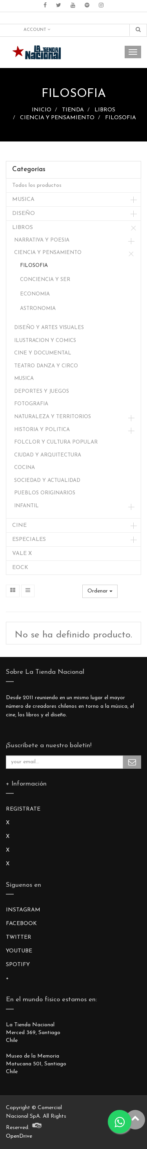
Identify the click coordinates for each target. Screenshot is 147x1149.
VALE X (22, 554)
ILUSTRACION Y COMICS (45, 340)
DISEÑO (23, 214)
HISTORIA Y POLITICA (42, 429)
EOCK (20, 568)
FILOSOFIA (120, 118)
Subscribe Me (132, 762)
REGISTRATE (23, 809)
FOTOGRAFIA (31, 403)
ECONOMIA (35, 294)
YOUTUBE (19, 951)
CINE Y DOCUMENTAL (42, 353)
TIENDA (73, 110)
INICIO (41, 110)
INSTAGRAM (23, 910)
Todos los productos (37, 185)
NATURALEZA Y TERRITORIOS (52, 416)
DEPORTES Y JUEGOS (41, 391)
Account (37, 29)
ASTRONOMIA (38, 308)
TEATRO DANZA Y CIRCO (46, 366)
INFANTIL (26, 505)
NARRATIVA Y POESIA (41, 240)
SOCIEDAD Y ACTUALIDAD (47, 480)
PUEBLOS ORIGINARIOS (44, 493)
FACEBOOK (21, 924)
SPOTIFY (18, 965)
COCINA (24, 467)
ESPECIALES (29, 539)
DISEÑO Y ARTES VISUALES (49, 327)
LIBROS (104, 110)
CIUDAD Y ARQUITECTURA (47, 455)
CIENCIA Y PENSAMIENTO (57, 118)
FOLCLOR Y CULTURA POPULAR (56, 442)
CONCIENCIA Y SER (45, 279)
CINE (19, 525)
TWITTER (18, 937)
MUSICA (23, 199)
